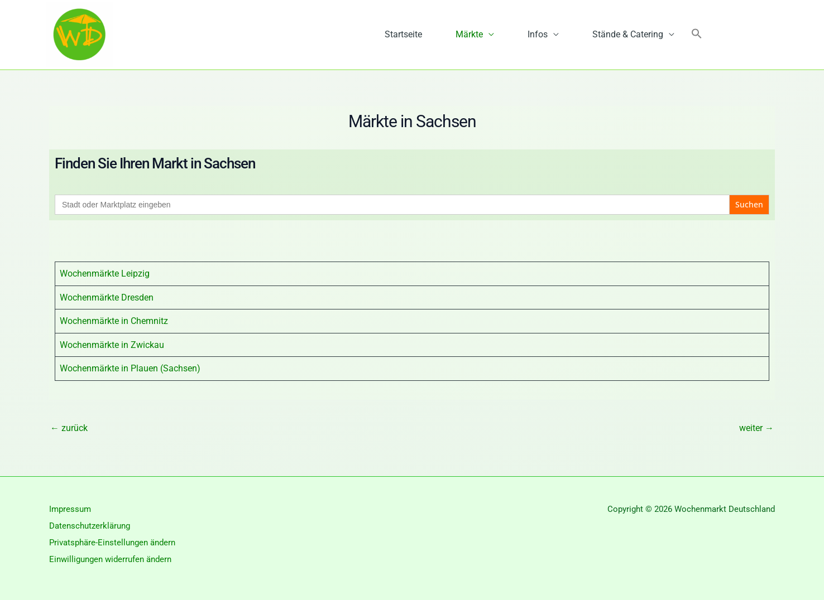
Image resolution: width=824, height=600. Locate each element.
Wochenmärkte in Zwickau (112, 345)
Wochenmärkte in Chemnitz (114, 321)
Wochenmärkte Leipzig (105, 273)
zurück (69, 428)
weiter (756, 428)
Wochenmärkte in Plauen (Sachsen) (130, 368)
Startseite (403, 34)
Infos (538, 34)
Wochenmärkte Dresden (107, 297)
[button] (696, 34)
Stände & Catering (627, 34)
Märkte (469, 34)
